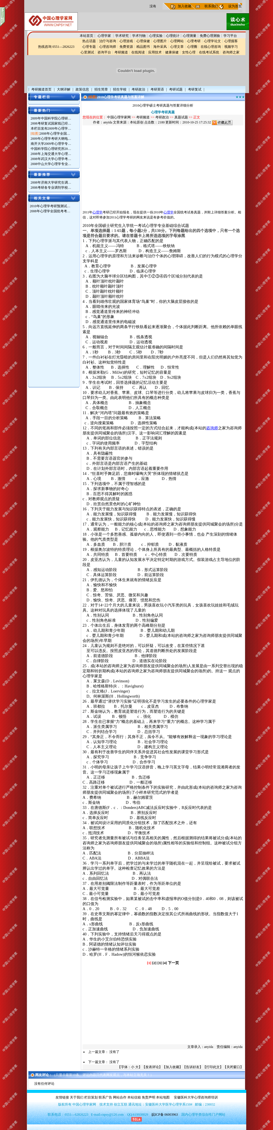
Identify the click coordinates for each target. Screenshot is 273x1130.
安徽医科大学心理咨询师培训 (196, 1097)
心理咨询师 (107, 47)
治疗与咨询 (107, 41)
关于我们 (76, 1097)
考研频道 (121, 52)
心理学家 (104, 36)
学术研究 (122, 36)
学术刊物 (139, 36)
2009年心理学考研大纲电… (51, 139)
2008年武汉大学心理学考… (51, 159)
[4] (165, 963)
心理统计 (172, 36)
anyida (107, 122)
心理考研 (194, 41)
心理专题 (89, 47)
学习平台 (230, 36)
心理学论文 (212, 41)
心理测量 (189, 36)
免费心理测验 (210, 36)
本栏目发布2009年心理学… (51, 128)
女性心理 (189, 52)
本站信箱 (134, 1097)
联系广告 (105, 1097)
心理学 (97, 212)
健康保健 (172, 52)
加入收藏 (184, 6)
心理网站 (177, 41)
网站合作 (119, 1097)
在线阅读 (138, 52)
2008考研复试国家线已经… (51, 123)
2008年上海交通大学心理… (51, 154)
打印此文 (213, 1067)
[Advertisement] (52, 300)
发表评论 (152, 1067)
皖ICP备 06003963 (165, 1115)
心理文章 (177, 47)
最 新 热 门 (42, 110)
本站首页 (86, 36)
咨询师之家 (231, 52)
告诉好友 (192, 1067)
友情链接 (62, 1097)
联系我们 (211, 6)
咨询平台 (104, 52)
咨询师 (212, 428)
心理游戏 (126, 41)
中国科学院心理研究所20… (51, 149)
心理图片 (160, 41)
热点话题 (89, 41)
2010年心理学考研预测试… (50, 206)
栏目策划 (91, 1097)
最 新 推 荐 (42, 175)
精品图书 (143, 47)
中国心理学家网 (119, 117)
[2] (154, 963)
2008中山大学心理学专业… (51, 164)
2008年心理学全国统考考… (50, 211)
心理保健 (143, 41)
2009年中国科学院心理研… (51, 118)
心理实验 (156, 36)
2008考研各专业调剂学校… (51, 188)
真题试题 (181, 117)
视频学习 (231, 47)
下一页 (173, 963)
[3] (159, 963)
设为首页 (235, 6)
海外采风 (160, 47)
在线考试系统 (209, 52)
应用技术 (155, 52)
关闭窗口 (233, 1067)
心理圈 (192, 47)
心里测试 (87, 52)
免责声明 (148, 1097)
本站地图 (163, 1097)
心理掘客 (231, 41)
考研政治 (162, 117)
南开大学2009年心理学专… (51, 144)
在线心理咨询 (211, 47)
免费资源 (126, 47)
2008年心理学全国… (55, 134)
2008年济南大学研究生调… (51, 182)
